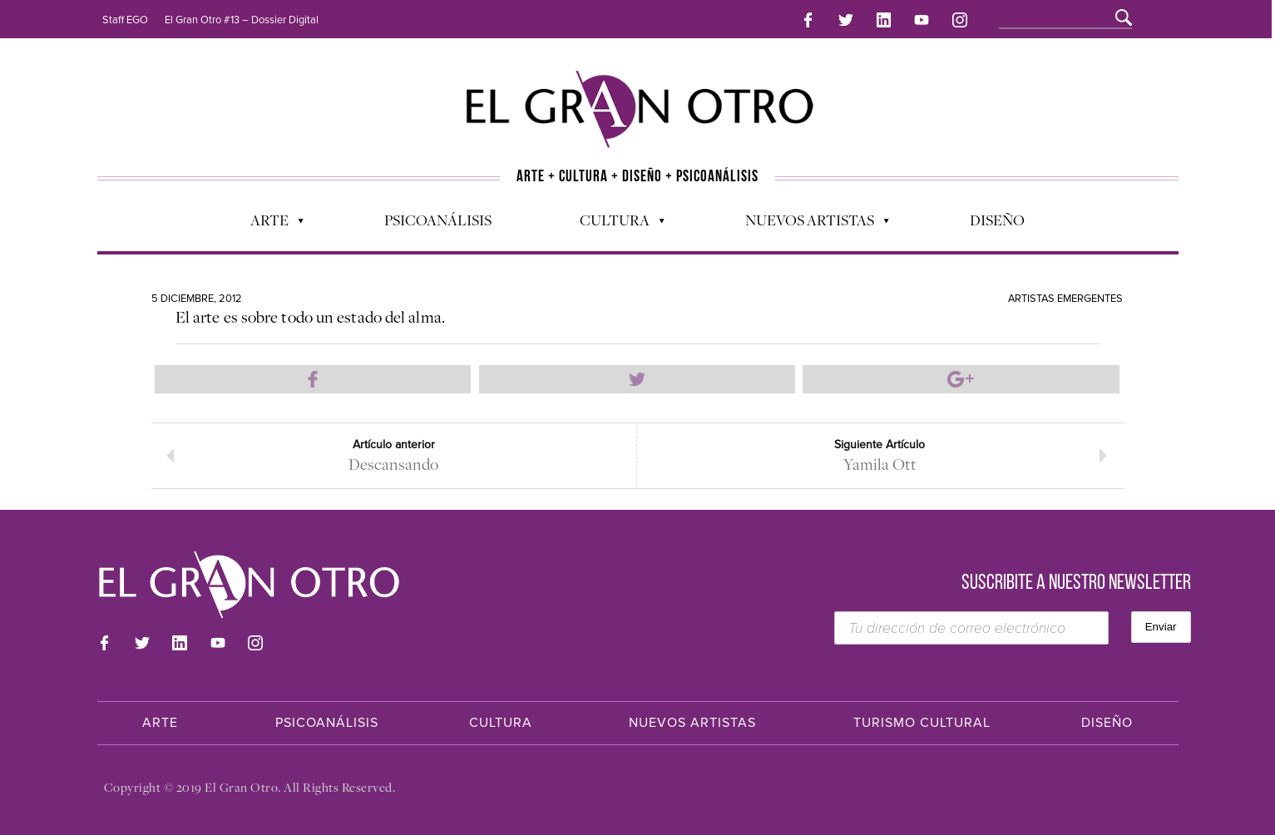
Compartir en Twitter (637, 377)
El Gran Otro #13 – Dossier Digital (242, 20)
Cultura (614, 221)
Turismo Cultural (922, 722)
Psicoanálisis (438, 217)
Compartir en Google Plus (961, 377)
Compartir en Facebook (313, 377)
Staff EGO (125, 20)
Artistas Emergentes (1065, 296)
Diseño (997, 217)
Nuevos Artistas (809, 221)
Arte (269, 221)
